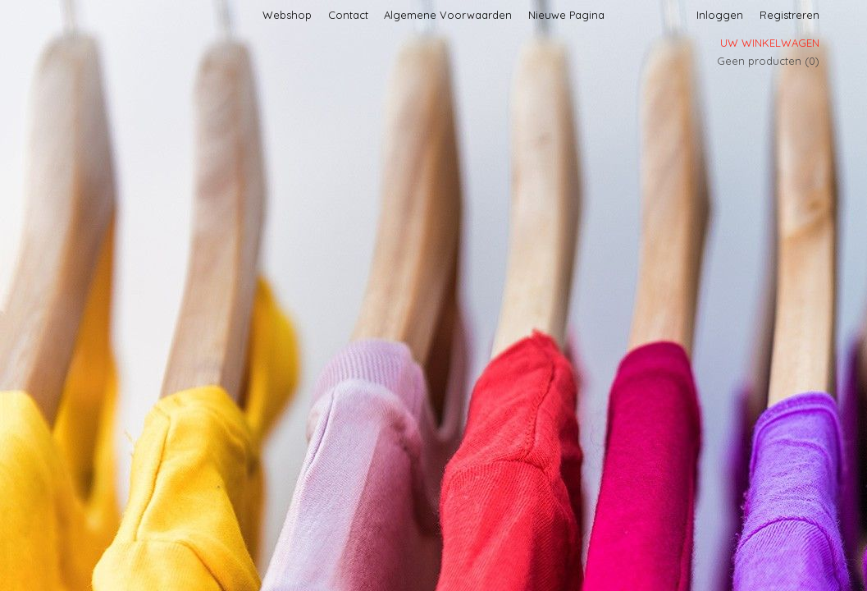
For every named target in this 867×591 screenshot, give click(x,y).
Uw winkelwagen (769, 42)
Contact (348, 14)
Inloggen (719, 14)
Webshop (287, 14)
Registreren (789, 14)
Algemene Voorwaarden (448, 14)
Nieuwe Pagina (566, 14)
